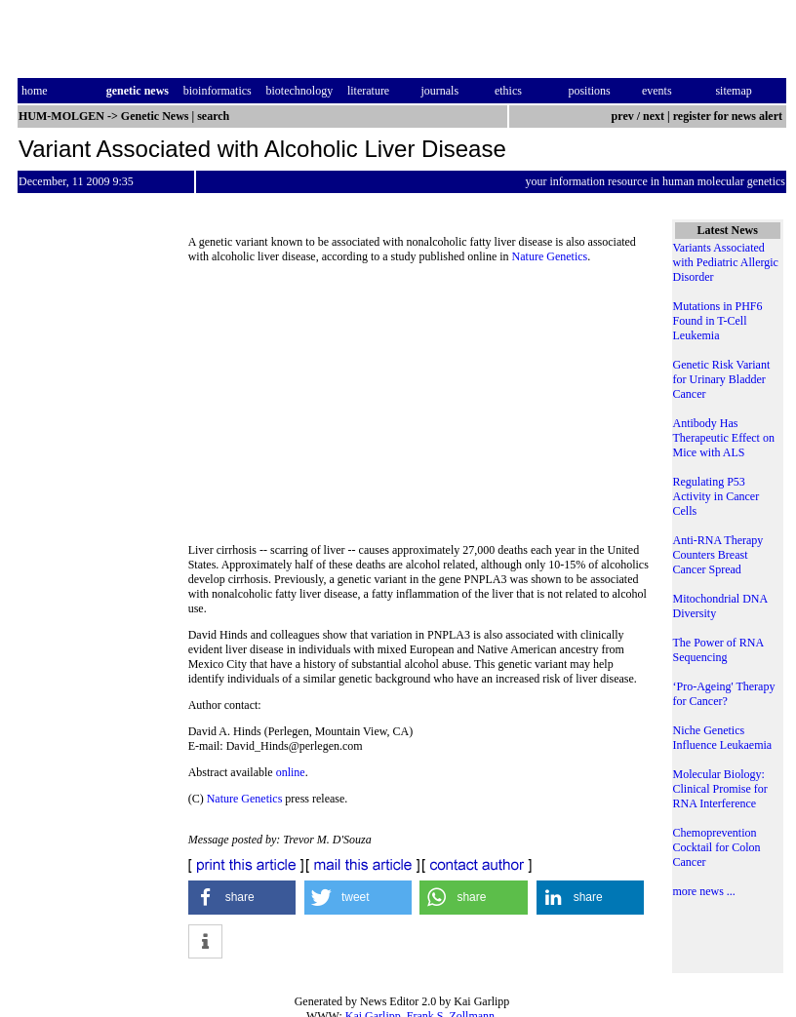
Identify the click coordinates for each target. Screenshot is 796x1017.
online (290, 772)
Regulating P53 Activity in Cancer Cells (716, 496)
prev (623, 116)
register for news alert (729, 116)
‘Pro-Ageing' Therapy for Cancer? (724, 694)
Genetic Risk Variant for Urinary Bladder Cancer (722, 379)
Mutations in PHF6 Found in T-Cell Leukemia (718, 320)
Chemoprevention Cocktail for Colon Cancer (717, 847)
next (653, 116)
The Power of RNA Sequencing (718, 650)
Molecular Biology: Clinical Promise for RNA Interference (720, 788)
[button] (242, 897)
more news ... (704, 891)
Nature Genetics (550, 256)
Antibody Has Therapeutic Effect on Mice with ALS (724, 437)
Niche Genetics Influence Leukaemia (723, 738)
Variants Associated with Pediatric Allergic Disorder (725, 262)
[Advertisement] (420, 409)
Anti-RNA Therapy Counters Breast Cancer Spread (718, 554)
